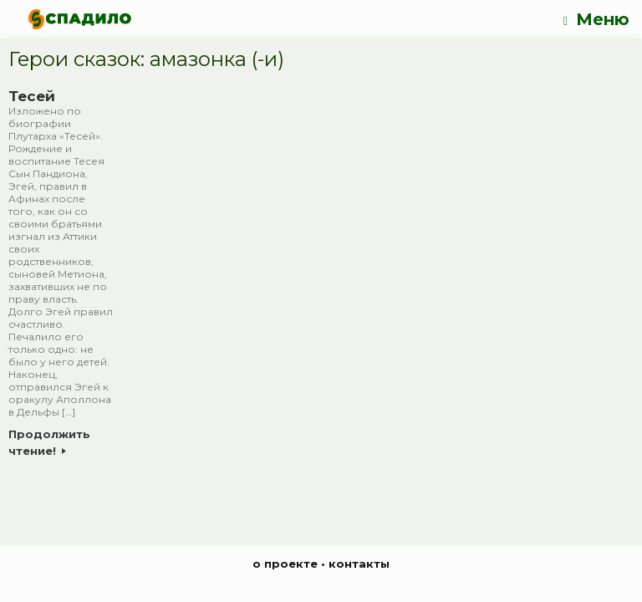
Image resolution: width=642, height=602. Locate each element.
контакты (359, 563)
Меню (596, 19)
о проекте (285, 563)
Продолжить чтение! (49, 442)
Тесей (31, 96)
